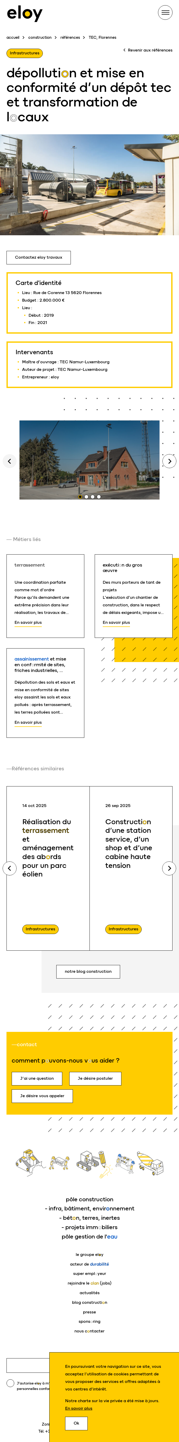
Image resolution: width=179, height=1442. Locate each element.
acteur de (89, 1264)
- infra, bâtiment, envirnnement (89, 1208)
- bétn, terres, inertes (89, 1217)
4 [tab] (99, 497)
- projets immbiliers (89, 1227)
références (70, 37)
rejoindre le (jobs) (90, 1283)
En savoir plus (78, 1408)
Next (169, 461)
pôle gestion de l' (90, 1236)
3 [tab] (93, 497)
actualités (90, 1292)
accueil (12, 37)
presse (89, 1312)
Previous (10, 868)
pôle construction (89, 1199)
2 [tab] (86, 497)
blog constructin (89, 1302)
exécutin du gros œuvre (122, 568)
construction (40, 37)
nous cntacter (89, 1331)
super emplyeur (89, 1273)
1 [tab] (80, 497)
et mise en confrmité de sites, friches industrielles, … (40, 664)
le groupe (90, 1254)
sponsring (89, 1321)
